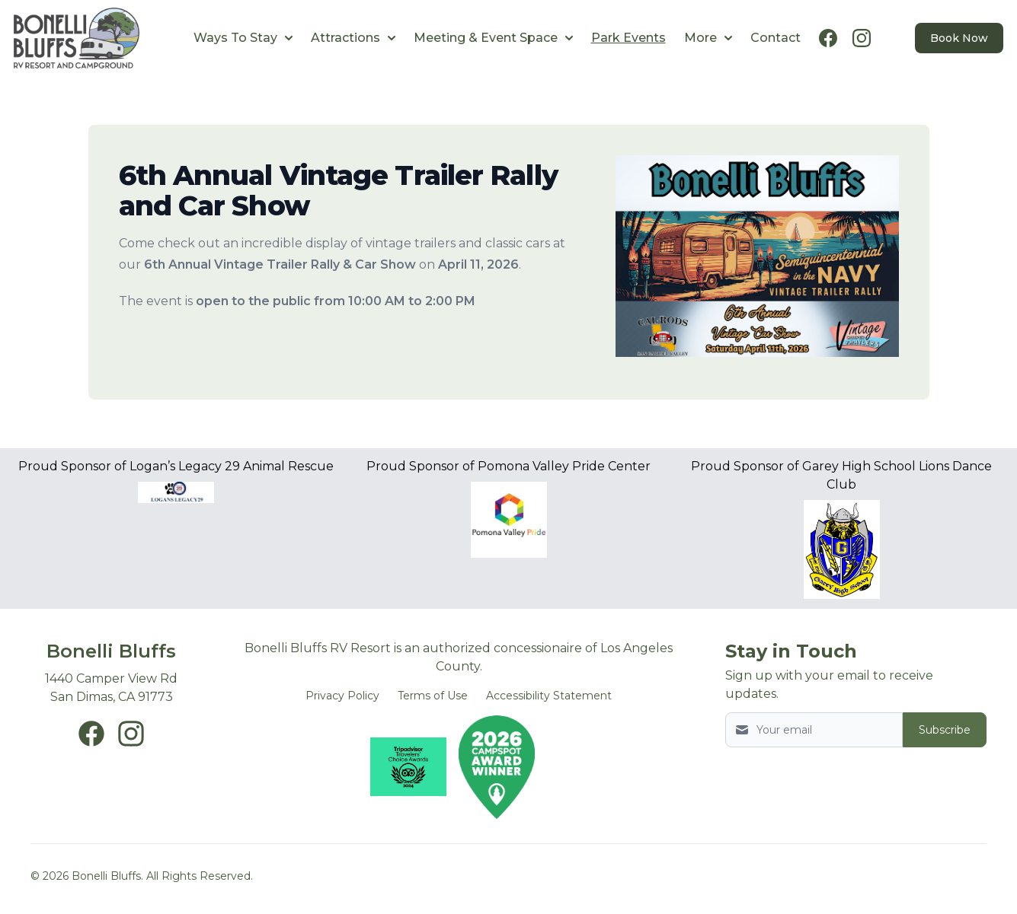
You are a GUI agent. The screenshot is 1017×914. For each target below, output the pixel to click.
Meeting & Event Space (493, 37)
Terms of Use (433, 695)
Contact (775, 37)
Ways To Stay (243, 37)
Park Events (628, 37)
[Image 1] (757, 262)
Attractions (353, 37)
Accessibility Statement (549, 695)
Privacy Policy (342, 695)
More (708, 37)
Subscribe (945, 730)
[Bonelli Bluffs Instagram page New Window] (131, 733)
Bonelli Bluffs (111, 651)
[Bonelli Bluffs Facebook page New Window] (91, 733)
